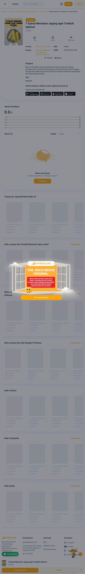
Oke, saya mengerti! (41, 297)
